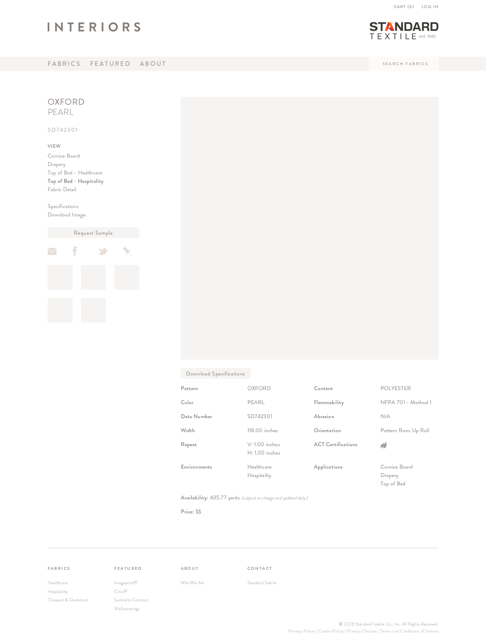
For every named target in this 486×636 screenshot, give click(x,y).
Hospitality (58, 591)
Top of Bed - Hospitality (76, 181)
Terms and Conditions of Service (409, 631)
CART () (404, 6)
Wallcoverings (127, 608)
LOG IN (430, 6)
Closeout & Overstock (68, 600)
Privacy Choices (362, 631)
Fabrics (64, 64)
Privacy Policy (301, 631)
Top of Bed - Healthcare (75, 172)
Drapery (57, 164)
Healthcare (58, 583)
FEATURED (128, 568)
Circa (121, 591)
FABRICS (59, 568)
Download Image (66, 214)
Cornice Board (64, 155)
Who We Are (193, 583)
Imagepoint (126, 583)
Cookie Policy (331, 631)
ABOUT (190, 568)
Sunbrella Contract (131, 600)
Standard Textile (262, 583)
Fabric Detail (62, 189)
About (153, 64)
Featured (110, 64)
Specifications (63, 206)
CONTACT (260, 568)
